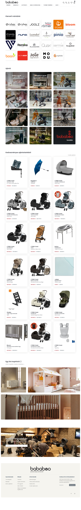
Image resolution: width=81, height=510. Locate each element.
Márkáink (7, 489)
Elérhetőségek (32, 487)
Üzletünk (19, 487)
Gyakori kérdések (21, 489)
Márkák (8, 5)
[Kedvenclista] (71, 2)
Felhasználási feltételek (34, 489)
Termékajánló (8, 487)
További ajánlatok (71, 162)
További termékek (48, 5)
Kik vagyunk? (20, 491)
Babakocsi (16, 5)
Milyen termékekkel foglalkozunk (22, 496)
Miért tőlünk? (20, 493)
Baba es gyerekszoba (35, 5)
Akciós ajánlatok (9, 491)
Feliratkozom (33, 453)
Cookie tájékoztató (33, 493)
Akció (57, 5)
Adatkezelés (32, 491)
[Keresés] (64, 2)
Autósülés (25, 5)
